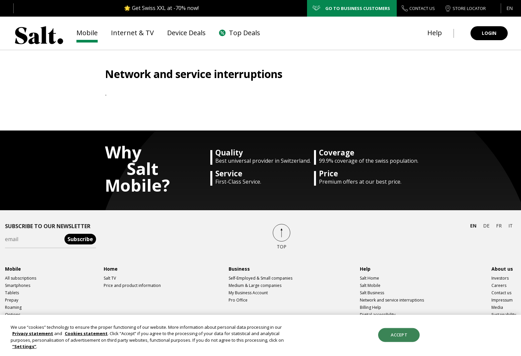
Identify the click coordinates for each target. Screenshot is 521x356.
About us (502, 269)
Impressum (502, 300)
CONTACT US (418, 8)
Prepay (11, 300)
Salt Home (369, 278)
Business (239, 269)
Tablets (12, 293)
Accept (399, 338)
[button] (509, 8)
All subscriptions (20, 278)
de (486, 225)
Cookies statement (86, 337)
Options (12, 314)
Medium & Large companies (255, 285)
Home (111, 269)
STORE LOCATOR (465, 8)
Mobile (13, 269)
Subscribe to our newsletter (47, 226)
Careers (498, 285)
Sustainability (503, 314)
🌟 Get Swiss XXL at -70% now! (161, 8)
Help (365, 269)
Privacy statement (32, 337)
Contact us (501, 293)
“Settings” (24, 350)
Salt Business (372, 293)
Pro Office (238, 300)
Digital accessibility (377, 314)
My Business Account (248, 293)
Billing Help (370, 307)
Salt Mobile (370, 285)
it (510, 225)
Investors (500, 278)
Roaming (13, 307)
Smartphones (17, 285)
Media (497, 307)
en (473, 225)
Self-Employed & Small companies (260, 278)
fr (499, 225)
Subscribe (80, 239)
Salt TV (110, 278)
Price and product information (132, 285)
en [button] (509, 8)
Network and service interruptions (392, 300)
